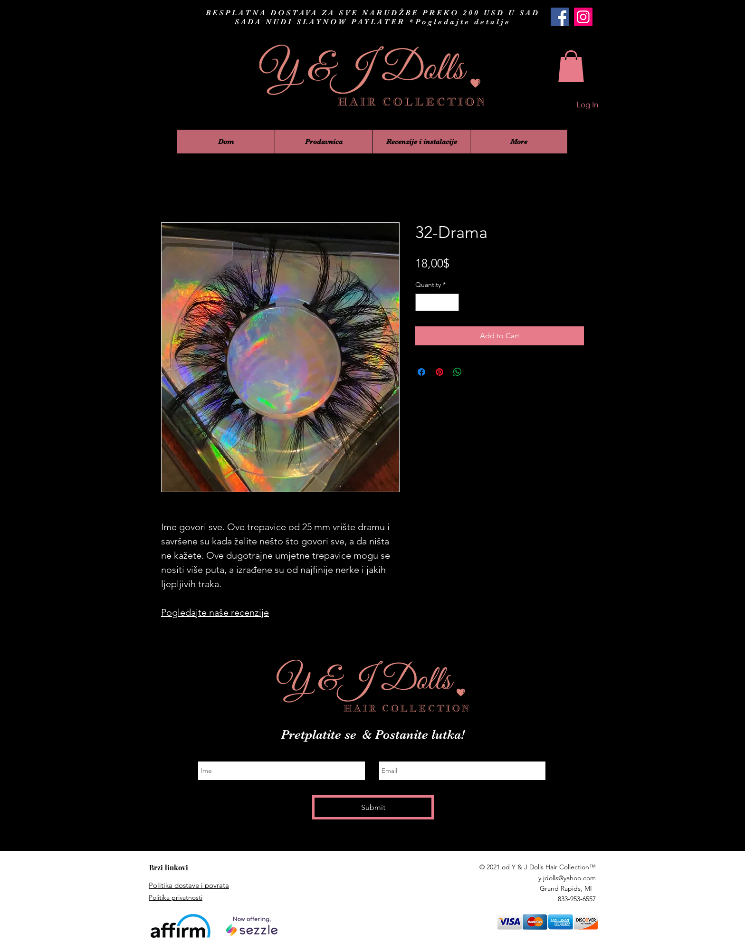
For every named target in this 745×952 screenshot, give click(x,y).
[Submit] (373, 807)
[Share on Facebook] (421, 372)
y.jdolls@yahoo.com (567, 878)
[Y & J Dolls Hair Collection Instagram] (583, 17)
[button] (571, 66)
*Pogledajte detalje (460, 22)
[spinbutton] (437, 302)
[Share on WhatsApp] (457, 372)
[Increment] (452, 302)
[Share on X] (475, 372)
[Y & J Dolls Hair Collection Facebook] (560, 17)
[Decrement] (423, 302)
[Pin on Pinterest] (439, 372)
